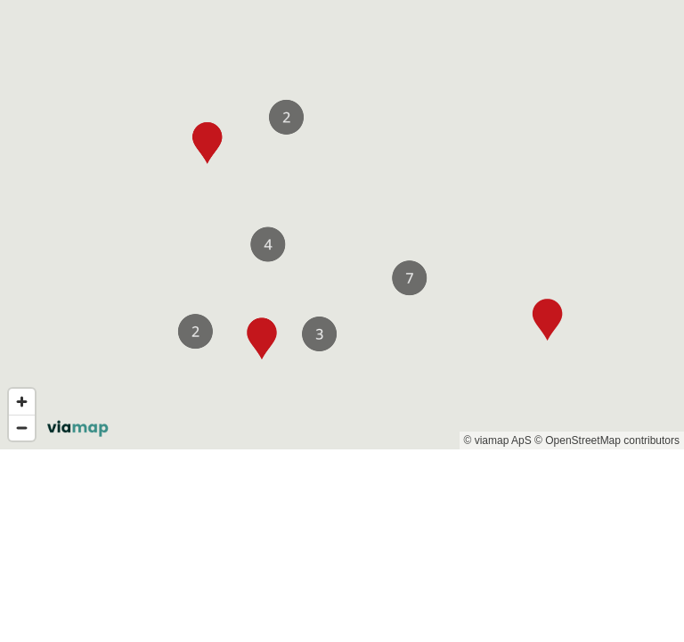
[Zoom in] (22, 402)
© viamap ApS (498, 440)
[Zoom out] (22, 427)
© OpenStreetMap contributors (607, 440)
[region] (342, 224)
